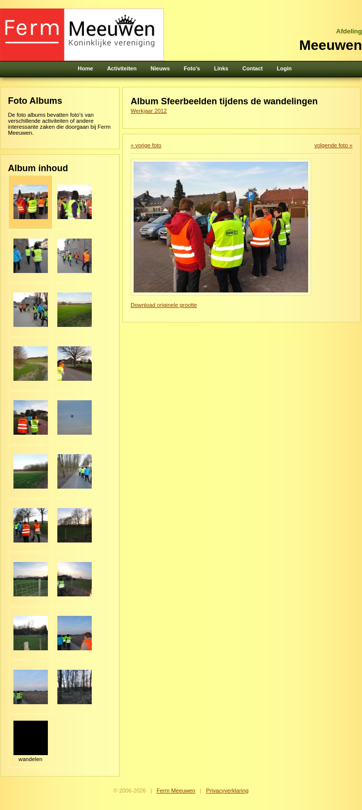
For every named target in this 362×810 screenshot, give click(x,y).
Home (85, 68)
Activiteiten (122, 68)
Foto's (192, 68)
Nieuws (160, 68)
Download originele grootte (164, 305)
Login (284, 68)
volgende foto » (333, 145)
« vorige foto (146, 145)
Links (221, 68)
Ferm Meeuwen (176, 791)
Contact (252, 68)
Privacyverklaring (227, 791)
